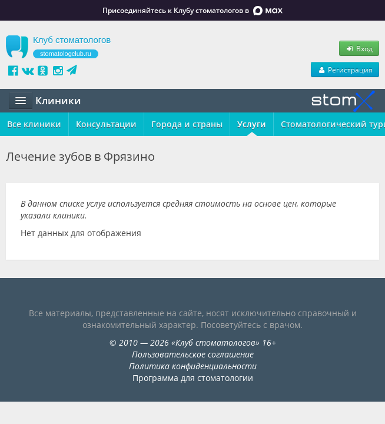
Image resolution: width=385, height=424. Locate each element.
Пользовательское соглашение (193, 354)
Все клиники (34, 124)
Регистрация (345, 69)
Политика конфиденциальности (193, 366)
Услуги (251, 124)
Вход (359, 48)
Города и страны (187, 124)
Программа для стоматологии (192, 377)
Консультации (106, 124)
